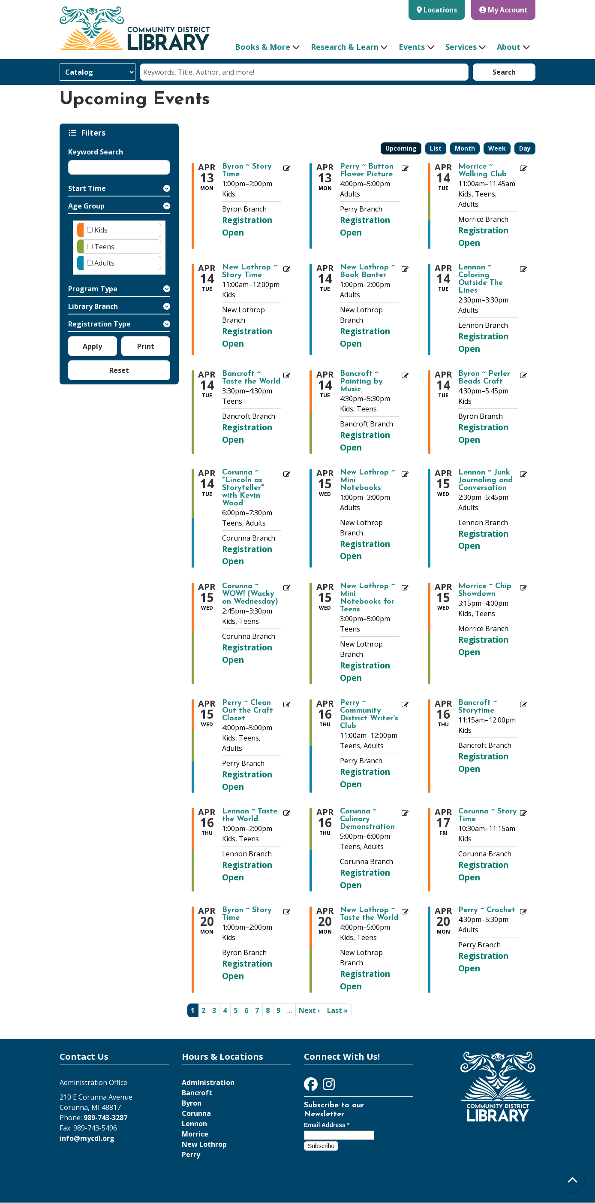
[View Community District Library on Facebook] (311, 1086)
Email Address (326, 1124)
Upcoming (401, 148)
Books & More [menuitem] (262, 47)
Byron (191, 1103)
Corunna (196, 1113)
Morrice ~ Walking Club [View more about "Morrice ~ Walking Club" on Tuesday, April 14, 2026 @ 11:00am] (482, 170)
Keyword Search (95, 152)
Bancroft (197, 1092)
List (436, 148)
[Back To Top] (572, 1180)
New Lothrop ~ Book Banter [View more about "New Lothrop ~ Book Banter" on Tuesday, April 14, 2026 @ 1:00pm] (367, 271)
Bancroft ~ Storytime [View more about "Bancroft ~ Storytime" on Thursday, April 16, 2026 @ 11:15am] (477, 707)
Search (504, 72)
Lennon (194, 1123)
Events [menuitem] (412, 47)
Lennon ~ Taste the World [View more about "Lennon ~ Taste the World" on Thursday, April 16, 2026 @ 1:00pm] (249, 815)
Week (497, 148)
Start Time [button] (87, 188)
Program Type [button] (92, 288)
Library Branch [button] (93, 306)
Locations (440, 10)
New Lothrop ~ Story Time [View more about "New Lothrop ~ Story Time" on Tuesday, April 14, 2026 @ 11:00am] (249, 271)
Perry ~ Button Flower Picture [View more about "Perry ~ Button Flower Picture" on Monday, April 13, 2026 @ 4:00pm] (367, 170)
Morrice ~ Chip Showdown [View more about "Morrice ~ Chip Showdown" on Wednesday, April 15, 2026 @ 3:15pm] (484, 590)
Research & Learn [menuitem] (345, 47)
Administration (208, 1082)
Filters (94, 132)
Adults (104, 263)
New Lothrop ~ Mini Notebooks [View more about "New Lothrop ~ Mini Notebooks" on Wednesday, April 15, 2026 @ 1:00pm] (367, 480)
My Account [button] (503, 10)
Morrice (195, 1134)
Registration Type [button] (99, 324)
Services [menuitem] (461, 47)
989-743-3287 (105, 1117)
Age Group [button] (86, 206)
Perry (191, 1154)
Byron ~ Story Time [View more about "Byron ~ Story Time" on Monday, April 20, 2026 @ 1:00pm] (247, 914)
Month (465, 148)
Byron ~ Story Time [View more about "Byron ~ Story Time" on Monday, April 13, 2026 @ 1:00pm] (247, 170)
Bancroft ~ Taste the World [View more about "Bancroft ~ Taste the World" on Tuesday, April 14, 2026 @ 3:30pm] (251, 378)
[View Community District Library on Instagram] (329, 1086)
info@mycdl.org (87, 1138)
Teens (104, 246)
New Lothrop (204, 1144)
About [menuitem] (508, 47)
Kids (101, 230)
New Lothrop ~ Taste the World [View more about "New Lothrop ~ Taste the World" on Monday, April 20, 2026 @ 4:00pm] (369, 914)
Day (525, 148)
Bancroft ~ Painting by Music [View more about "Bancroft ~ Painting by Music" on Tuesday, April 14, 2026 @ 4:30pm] (361, 381)
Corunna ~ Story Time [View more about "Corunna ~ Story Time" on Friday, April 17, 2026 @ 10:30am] (487, 815)
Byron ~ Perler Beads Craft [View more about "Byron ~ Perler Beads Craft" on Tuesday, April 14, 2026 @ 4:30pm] (484, 378)
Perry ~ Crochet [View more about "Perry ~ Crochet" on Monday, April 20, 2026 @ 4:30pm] (486, 910)
